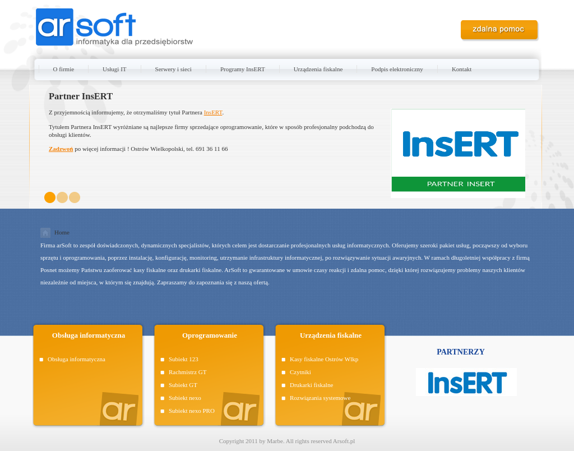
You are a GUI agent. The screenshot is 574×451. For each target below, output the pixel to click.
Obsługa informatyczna (76, 359)
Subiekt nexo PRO (192, 410)
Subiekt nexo (185, 397)
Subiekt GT (183, 384)
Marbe (275, 441)
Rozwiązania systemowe (320, 397)
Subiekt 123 (183, 359)
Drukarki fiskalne (311, 384)
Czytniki (300, 372)
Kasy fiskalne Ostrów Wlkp (324, 359)
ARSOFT (114, 28)
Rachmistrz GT (188, 372)
